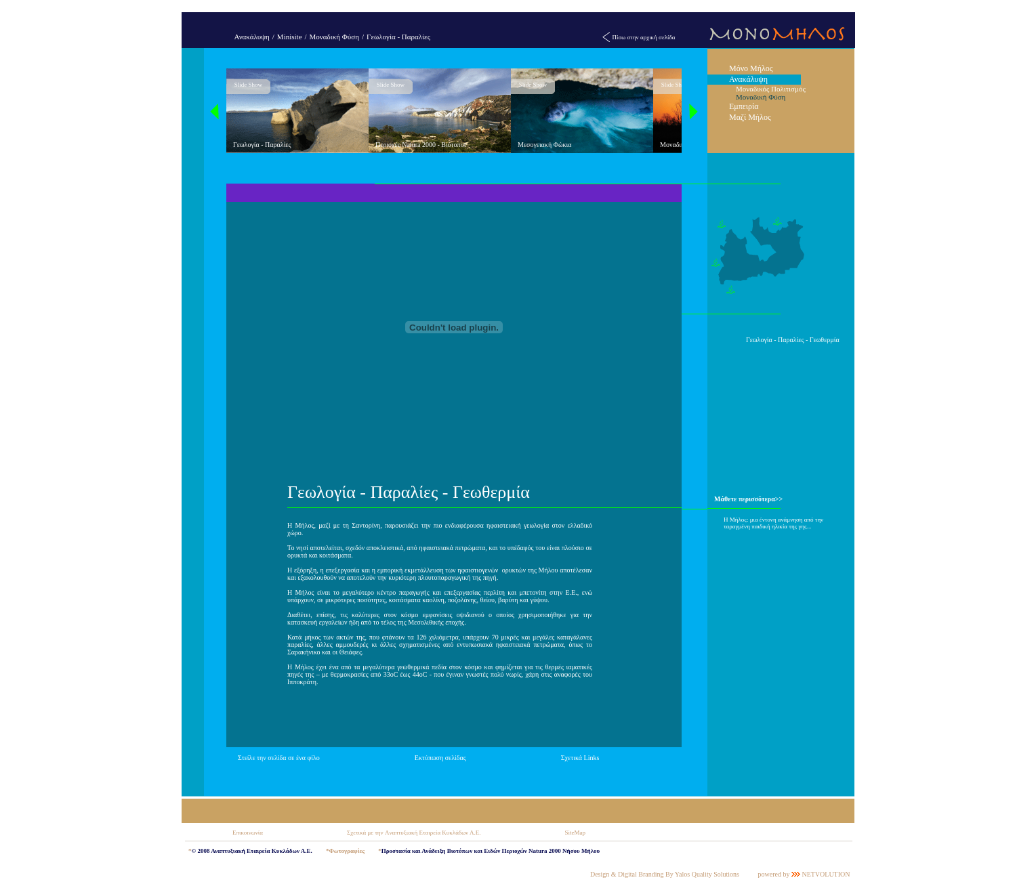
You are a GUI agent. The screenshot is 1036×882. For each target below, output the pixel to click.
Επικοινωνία (247, 832)
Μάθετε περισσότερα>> (748, 499)
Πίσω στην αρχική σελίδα (644, 37)
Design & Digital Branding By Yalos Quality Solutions (664, 874)
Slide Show (248, 84)
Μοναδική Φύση (334, 37)
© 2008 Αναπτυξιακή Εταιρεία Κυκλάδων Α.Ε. (252, 850)
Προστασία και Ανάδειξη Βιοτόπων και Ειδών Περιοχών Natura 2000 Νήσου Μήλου (490, 850)
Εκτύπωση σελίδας (440, 757)
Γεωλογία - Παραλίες (398, 37)
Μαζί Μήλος (750, 117)
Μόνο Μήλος (751, 68)
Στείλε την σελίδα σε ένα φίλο (279, 757)
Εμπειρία (744, 106)
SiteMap (574, 832)
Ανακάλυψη (252, 37)
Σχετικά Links (580, 757)
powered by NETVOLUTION (804, 874)
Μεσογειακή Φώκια (545, 144)
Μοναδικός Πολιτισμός (771, 89)
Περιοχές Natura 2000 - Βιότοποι (420, 144)
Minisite (289, 37)
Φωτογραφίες (347, 850)
